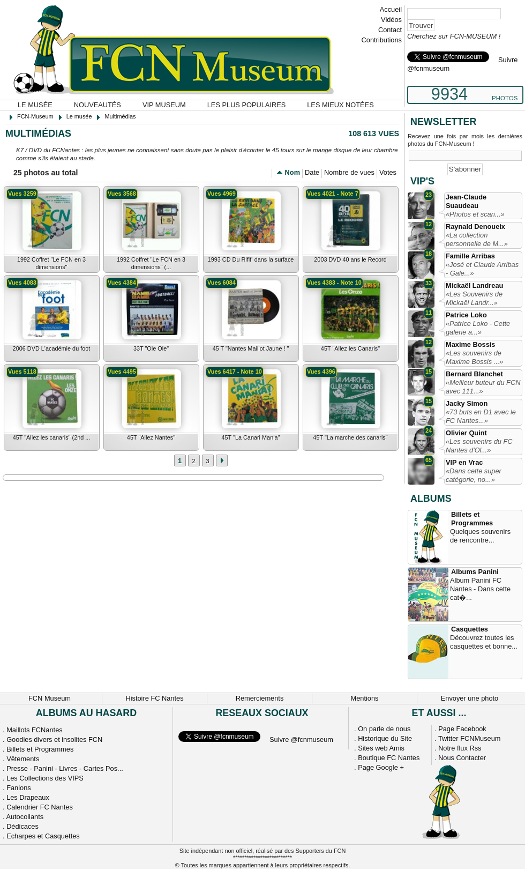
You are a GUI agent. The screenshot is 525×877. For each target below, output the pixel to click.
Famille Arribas (470, 256)
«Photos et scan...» (475, 214)
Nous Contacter (462, 758)
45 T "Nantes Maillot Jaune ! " (251, 348)
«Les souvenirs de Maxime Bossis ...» (474, 357)
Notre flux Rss (459, 748)
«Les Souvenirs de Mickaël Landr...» (474, 298)
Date (312, 172)
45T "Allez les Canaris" (350, 348)
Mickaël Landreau (474, 285)
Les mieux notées (340, 105)
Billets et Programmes (472, 518)
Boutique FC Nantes (388, 758)
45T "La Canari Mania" (250, 437)
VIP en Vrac (464, 462)
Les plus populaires (246, 105)
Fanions (18, 788)
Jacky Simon (467, 403)
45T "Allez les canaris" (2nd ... (52, 437)
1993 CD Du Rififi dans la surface (251, 259)
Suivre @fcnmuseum (301, 739)
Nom (292, 172)
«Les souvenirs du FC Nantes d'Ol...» (479, 445)
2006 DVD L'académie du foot (52, 348)
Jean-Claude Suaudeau (466, 201)
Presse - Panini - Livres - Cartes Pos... (64, 768)
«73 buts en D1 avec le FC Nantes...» (481, 416)
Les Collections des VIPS (45, 778)
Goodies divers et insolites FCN (54, 739)
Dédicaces (22, 826)
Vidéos (391, 20)
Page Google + (381, 767)
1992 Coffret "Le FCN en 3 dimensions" (51, 263)
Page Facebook (462, 729)
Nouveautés (97, 105)
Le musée (35, 105)
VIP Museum (164, 105)
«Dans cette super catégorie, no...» (473, 475)
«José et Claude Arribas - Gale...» (482, 269)
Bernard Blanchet (474, 374)
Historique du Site (385, 738)
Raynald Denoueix (475, 226)
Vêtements (22, 759)
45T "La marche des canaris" (350, 437)
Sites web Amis (381, 748)
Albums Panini (475, 572)
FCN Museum (49, 698)
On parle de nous (384, 729)
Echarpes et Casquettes (43, 836)
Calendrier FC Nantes (39, 807)
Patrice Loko (466, 315)
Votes (387, 172)
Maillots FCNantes (34, 730)
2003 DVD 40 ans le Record (350, 259)
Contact (390, 30)
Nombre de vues (349, 172)
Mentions (365, 698)
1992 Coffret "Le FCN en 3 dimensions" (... (151, 263)
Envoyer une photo (469, 698)
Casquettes (469, 629)
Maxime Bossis (470, 344)
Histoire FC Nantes (154, 698)
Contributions (382, 40)
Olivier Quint (466, 433)
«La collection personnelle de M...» (477, 239)
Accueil (391, 9)
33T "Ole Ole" (151, 348)
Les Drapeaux (27, 797)
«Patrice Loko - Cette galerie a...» (478, 327)
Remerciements (260, 698)
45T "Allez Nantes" (151, 437)
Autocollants (24, 817)
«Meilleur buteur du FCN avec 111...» (483, 386)
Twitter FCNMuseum (469, 738)
